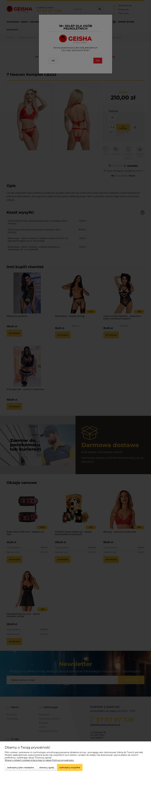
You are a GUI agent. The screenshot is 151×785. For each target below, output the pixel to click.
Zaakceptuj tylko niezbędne (20, 767)
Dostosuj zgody (46, 767)
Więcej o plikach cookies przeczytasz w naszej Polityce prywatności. (39, 760)
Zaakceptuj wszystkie (69, 767)
